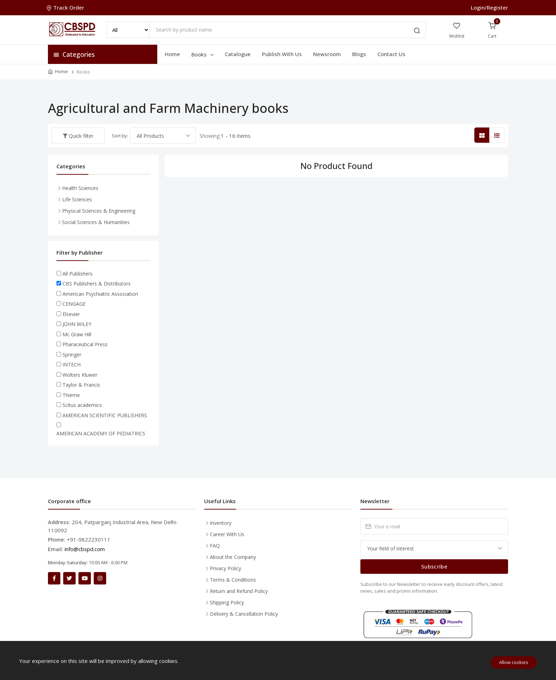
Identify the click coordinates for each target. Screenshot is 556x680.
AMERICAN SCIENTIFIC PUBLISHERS (104, 415)
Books (203, 54)
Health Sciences (80, 188)
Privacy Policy (225, 568)
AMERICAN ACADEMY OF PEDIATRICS (100, 433)
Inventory (220, 522)
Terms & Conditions (233, 579)
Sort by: (120, 135)
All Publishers (77, 273)
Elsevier (71, 314)
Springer (71, 354)
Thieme (71, 395)
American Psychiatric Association (100, 293)
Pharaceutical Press (85, 344)
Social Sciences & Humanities (96, 222)
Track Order (66, 7)
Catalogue (238, 54)
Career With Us (227, 534)
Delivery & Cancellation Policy (244, 613)
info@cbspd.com (85, 549)
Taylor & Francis (81, 384)
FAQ (215, 545)
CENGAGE (74, 303)
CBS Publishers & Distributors (96, 283)
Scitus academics (82, 405)
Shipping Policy (227, 602)
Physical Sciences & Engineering (98, 210)
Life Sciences (77, 199)
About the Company (233, 557)
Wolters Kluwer (79, 374)
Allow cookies (513, 662)
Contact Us (391, 54)
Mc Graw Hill (76, 334)
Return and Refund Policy (239, 591)
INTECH (71, 364)
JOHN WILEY (76, 324)
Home (172, 54)
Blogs (359, 54)
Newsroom (327, 54)
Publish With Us (282, 54)
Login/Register (489, 7)
